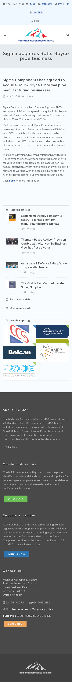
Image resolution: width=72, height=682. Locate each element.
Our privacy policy (42, 609)
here (12, 180)
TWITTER (63, 4)
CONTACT (46, 4)
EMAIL (32, 4)
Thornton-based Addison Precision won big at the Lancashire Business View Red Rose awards (44, 243)
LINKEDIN (38, 12)
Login (36, 20)
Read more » (10, 446)
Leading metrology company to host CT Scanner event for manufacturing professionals (41, 219)
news (29, 96)
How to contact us (17, 609)
